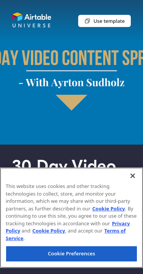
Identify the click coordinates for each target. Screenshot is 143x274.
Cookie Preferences (71, 253)
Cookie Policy (108, 208)
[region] (71, 217)
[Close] (132, 175)
